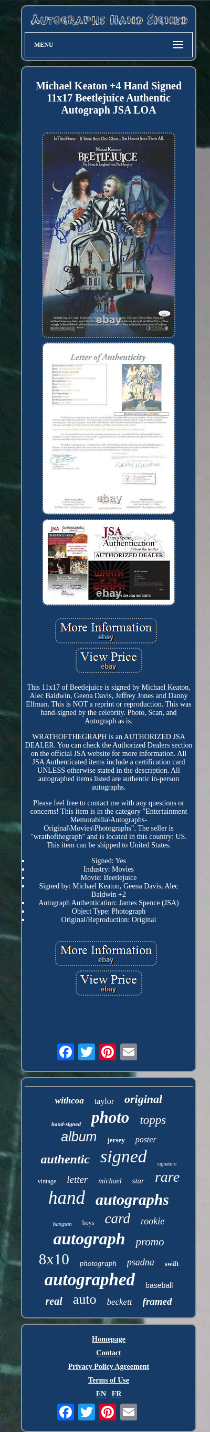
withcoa (69, 1101)
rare (167, 1177)
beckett (119, 1302)
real (53, 1301)
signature (167, 1164)
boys (88, 1222)
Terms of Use (108, 1380)
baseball (159, 1285)
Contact (108, 1353)
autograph (89, 1238)
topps (153, 1120)
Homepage (108, 1339)
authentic (65, 1159)
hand (66, 1198)
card (117, 1218)
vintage (47, 1181)
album (79, 1136)
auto (85, 1299)
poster (145, 1139)
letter (77, 1179)
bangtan (62, 1224)
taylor (104, 1101)
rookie (152, 1221)
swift (172, 1263)
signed (123, 1156)
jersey (115, 1140)
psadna (140, 1262)
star (138, 1181)
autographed (90, 1279)
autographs (132, 1199)
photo (110, 1117)
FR (117, 1394)
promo (149, 1241)
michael (109, 1181)
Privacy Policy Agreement (108, 1366)
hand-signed (66, 1124)
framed (157, 1301)
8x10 (54, 1259)
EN (101, 1394)
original (143, 1099)
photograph (98, 1263)
